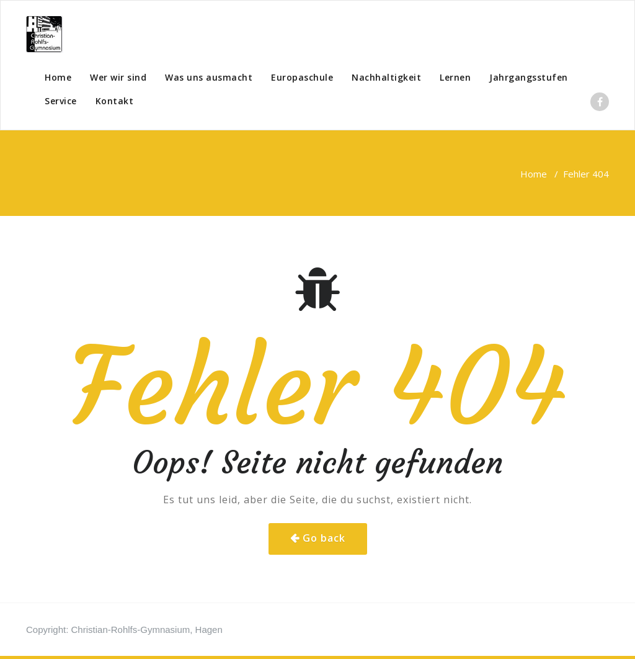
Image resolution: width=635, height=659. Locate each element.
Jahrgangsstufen (528, 77)
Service (61, 101)
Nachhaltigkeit (386, 77)
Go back (324, 538)
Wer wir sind (118, 77)
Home (58, 77)
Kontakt (114, 101)
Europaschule (302, 77)
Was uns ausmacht (208, 77)
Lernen (455, 77)
